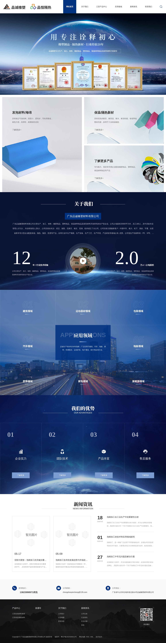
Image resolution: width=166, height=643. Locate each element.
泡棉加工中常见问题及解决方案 (121, 556)
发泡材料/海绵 (22, 112)
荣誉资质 (61, 621)
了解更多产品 (103, 161)
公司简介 (61, 614)
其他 (82, 625)
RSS (87, 637)
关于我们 (84, 7)
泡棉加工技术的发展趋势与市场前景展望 (72, 560)
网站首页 (69, 7)
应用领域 (118, 7)
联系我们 (148, 7)
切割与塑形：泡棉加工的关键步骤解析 (30, 560)
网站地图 (82, 637)
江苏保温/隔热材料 (18, 617)
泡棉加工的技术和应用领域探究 (121, 537)
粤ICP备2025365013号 (69, 637)
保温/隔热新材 (104, 112)
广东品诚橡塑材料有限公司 (83, 216)
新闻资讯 (133, 7)
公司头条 (84, 614)
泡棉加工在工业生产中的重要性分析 (123, 517)
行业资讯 (84, 617)
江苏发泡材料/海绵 (18, 614)
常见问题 (84, 621)
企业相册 (61, 617)
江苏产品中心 (101, 7)
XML (91, 637)
